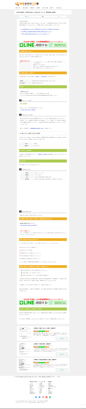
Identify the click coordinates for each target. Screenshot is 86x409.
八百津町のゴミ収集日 (42, 156)
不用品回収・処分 (41, 333)
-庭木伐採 (40, 393)
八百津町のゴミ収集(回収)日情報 (29, 33)
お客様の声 (32, 10)
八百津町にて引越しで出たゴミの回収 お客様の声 (44, 330)
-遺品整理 (40, 386)
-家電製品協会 (50, 394)
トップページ (31, 385)
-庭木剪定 (40, 394)
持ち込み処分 (56, 31)
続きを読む (63, 340)
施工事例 (38, 10)
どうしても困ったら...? (44, 36)
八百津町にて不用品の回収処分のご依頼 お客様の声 (44, 361)
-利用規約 (49, 386)
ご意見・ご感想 (45, 10)
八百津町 (47, 333)
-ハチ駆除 (40, 392)
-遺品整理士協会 (50, 395)
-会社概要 (49, 385)
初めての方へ (18, 10)
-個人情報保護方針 (50, 387)
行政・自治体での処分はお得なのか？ (30, 36)
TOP (35, 379)
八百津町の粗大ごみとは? (27, 31)
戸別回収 (50, 31)
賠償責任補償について (33, 394)
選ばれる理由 (25, 10)
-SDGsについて (50, 393)
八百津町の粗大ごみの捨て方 (40, 31)
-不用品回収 (40, 385)
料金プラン (52, 10)
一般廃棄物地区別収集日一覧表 (36, 130)
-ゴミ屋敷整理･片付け (42, 387)
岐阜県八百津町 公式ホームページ (44, 33)
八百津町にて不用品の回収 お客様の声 (42, 346)
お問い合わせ (58, 10)
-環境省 (49, 392)
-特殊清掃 (40, 391)
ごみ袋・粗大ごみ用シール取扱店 (28, 112)
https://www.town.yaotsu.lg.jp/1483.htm (28, 227)
